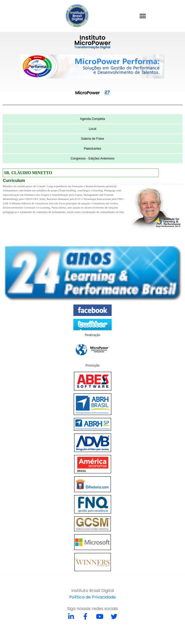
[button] (142, 15)
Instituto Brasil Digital (92, 591)
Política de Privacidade (92, 597)
